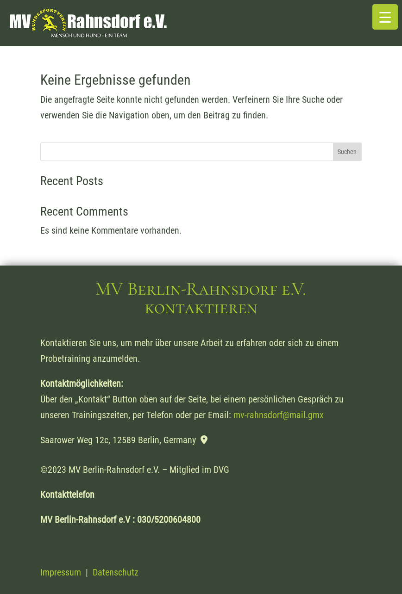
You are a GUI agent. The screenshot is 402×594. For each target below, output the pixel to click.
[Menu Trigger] (385, 17)
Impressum (60, 572)
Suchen (347, 151)
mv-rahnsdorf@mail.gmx (278, 415)
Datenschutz (115, 572)
